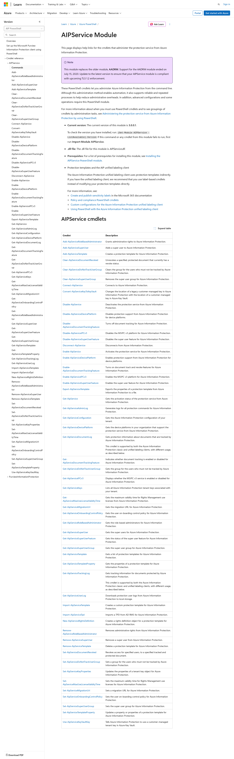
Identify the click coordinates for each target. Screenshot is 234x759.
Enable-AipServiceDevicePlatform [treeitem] (24, 187)
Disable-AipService (72, 304)
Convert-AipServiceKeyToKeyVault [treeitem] (24, 130)
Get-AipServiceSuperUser (75, 532)
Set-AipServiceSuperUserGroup (78, 706)
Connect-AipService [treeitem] (21, 123)
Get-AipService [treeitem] (19, 223)
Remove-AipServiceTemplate (77, 646)
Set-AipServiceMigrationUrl (76, 690)
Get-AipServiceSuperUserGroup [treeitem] (25, 338)
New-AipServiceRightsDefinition (78, 620)
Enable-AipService (72, 351)
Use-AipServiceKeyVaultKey (76, 721)
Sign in (226, 4)
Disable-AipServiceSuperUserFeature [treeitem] (26, 169)
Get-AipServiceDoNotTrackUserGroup (81, 468)
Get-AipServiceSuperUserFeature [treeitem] (26, 330)
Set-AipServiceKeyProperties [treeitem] (26, 424)
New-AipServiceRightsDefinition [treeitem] (27, 377)
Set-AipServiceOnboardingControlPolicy (82, 696)
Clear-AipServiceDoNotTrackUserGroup (82, 269)
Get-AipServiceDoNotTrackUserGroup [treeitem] (27, 263)
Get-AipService (70, 398)
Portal (198, 13)
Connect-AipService (73, 285)
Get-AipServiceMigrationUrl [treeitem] (25, 293)
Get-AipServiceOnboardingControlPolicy (83, 513)
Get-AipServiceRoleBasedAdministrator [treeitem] (27, 314)
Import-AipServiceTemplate (76, 605)
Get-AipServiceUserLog (74, 595)
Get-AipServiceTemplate (75, 554)
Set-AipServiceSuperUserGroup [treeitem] (27, 458)
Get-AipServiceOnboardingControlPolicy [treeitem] (27, 302)
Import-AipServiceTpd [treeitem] (22, 372)
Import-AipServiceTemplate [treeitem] (25, 367)
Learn (64, 24)
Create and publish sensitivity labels (91, 195)
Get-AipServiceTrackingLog (76, 573)
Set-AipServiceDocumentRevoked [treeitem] (26, 405)
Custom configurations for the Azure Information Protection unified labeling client (117, 204)
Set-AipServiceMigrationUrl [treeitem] (25, 441)
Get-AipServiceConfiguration (77, 417)
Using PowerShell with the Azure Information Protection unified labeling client (114, 209)
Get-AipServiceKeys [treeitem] (21, 276)
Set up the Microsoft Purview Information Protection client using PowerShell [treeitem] (23, 49)
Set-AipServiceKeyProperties (77, 671)
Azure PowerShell (87, 24)
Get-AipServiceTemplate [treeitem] (23, 345)
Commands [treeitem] (17, 67)
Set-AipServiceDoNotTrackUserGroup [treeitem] (27, 416)
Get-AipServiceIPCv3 (73, 478)
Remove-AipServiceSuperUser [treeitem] (26, 394)
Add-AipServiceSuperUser (76, 247)
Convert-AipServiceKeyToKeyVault (79, 291)
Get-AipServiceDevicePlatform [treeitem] (27, 237)
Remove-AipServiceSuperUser (77, 639)
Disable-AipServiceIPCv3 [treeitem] (24, 162)
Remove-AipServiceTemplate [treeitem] (26, 398)
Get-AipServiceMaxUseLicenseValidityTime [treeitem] (27, 285)
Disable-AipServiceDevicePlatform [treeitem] (24, 143)
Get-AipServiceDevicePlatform (78, 427)
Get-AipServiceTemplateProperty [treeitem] (25, 352)
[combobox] (24, 28)
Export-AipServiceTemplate (76, 389)
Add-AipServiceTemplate (75, 253)
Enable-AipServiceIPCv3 (74, 376)
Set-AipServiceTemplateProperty (79, 712)
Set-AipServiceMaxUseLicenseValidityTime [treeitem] (27, 433)
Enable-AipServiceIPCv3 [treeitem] (23, 206)
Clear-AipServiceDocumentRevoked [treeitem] (26, 95)
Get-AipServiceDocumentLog (77, 436)
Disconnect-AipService (74, 345)
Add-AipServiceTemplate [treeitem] (24, 89)
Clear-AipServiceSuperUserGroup (79, 279)
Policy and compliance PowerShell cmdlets (95, 200)
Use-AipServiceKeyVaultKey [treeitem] (25, 472)
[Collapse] (39, 22)
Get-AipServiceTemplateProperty (79, 563)
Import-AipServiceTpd (73, 614)
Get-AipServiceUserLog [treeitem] (23, 363)
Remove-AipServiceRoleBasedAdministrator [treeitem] (27, 385)
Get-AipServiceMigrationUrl (76, 506)
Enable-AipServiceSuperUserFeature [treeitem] (26, 212)
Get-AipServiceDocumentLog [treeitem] (26, 242)
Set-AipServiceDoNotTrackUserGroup (81, 661)
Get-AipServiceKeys (72, 487)
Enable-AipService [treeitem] (20, 180)
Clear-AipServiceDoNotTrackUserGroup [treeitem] (27, 106)
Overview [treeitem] (11, 40)
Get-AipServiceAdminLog (75, 408)
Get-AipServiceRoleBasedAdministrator (82, 522)
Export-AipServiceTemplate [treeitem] (25, 219)
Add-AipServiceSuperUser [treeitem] (24, 84)
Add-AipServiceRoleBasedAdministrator (82, 241)
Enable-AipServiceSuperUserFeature (80, 382)
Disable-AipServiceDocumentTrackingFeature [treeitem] (27, 154)
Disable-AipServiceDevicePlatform (79, 313)
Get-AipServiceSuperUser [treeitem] (24, 323)
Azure (73, 24)
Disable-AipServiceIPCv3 (75, 333)
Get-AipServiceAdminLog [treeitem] (24, 228)
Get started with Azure (217, 13)
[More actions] (170, 24)
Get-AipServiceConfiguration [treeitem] (26, 233)
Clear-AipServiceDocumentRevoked (80, 260)
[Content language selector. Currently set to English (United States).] (18, 754)
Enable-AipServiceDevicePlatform (79, 357)
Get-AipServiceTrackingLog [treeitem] (25, 358)
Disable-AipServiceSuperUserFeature (81, 339)
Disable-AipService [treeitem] (21, 136)
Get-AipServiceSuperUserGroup (78, 547)
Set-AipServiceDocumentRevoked (79, 652)
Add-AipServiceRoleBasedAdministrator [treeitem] (27, 76)
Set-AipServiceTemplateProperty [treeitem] (25, 465)
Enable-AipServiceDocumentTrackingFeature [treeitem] (27, 197)
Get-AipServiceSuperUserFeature (79, 538)
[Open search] (219, 4)
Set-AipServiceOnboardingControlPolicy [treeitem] (27, 450)
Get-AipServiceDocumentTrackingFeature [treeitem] (27, 251)
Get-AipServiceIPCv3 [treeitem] (22, 272)
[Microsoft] (6, 4)
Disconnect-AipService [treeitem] (23, 175)
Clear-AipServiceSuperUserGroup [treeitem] (25, 117)
